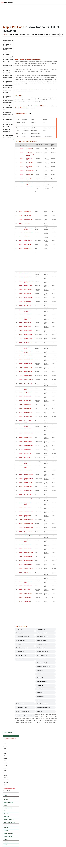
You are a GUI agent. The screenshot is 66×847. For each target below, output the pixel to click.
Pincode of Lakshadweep (6, 93)
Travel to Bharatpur (51, 98)
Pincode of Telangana (7, 126)
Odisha (50, 147)
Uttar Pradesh (52, 161)
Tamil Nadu (51, 155)
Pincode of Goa (6, 70)
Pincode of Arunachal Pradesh (7, 49)
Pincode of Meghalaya (8, 105)
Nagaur (49, 78)
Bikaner (49, 54)
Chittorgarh (50, 58)
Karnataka (51, 135)
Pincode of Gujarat (7, 72)
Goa (33, 34)
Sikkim (49, 152)
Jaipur (49, 61)
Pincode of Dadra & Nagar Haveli (7, 62)
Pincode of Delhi (6, 67)
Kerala (50, 138)
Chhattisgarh (52, 115)
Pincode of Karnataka (7, 87)
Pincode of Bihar (6, 54)
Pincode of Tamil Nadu (8, 124)
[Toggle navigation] (63, 2)
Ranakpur (49, 85)
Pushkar (49, 83)
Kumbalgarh (50, 71)
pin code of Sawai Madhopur (22, 116)
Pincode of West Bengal (8, 137)
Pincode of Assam (7, 52)
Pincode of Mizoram (7, 107)
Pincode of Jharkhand (8, 85)
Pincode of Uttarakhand (8, 135)
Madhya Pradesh (52, 141)
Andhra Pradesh (55, 34)
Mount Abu (50, 75)
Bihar (49, 113)
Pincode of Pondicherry (8, 114)
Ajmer (49, 49)
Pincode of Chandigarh (8, 56)
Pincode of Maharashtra (8, 100)
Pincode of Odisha (7, 112)
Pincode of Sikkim (7, 121)
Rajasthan (6, 34)
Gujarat (28, 34)
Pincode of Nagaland (7, 109)
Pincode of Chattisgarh (8, 59)
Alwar (49, 51)
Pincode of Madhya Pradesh (7, 97)
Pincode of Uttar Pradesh (6, 132)
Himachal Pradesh (39, 34)
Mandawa (49, 73)
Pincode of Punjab (7, 117)
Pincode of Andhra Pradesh (7, 45)
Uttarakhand (47, 34)
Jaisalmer (49, 63)
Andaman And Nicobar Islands (54, 106)
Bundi (49, 56)
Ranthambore (50, 87)
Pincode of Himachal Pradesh (7, 78)
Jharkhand (51, 132)
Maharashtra (22, 34)
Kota (48, 68)
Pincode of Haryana (7, 75)
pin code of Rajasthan (34, 114)
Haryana (50, 124)
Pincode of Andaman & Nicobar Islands (8, 41)
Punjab (50, 149)
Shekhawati (50, 90)
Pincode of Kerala (7, 90)
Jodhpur (49, 66)
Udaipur (49, 92)
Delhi (11, 34)
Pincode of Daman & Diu (8, 65)
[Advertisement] (33, 14)
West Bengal (51, 164)
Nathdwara (50, 80)
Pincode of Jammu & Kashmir (7, 82)
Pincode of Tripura (7, 129)
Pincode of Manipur (7, 102)
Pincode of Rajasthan (7, 119)
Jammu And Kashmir (53, 130)
